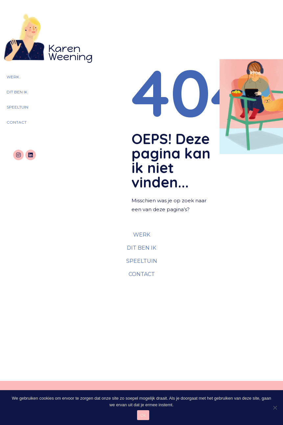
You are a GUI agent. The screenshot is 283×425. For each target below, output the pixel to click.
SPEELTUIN (17, 107)
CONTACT (17, 122)
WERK (13, 76)
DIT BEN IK (17, 91)
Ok (143, 415)
